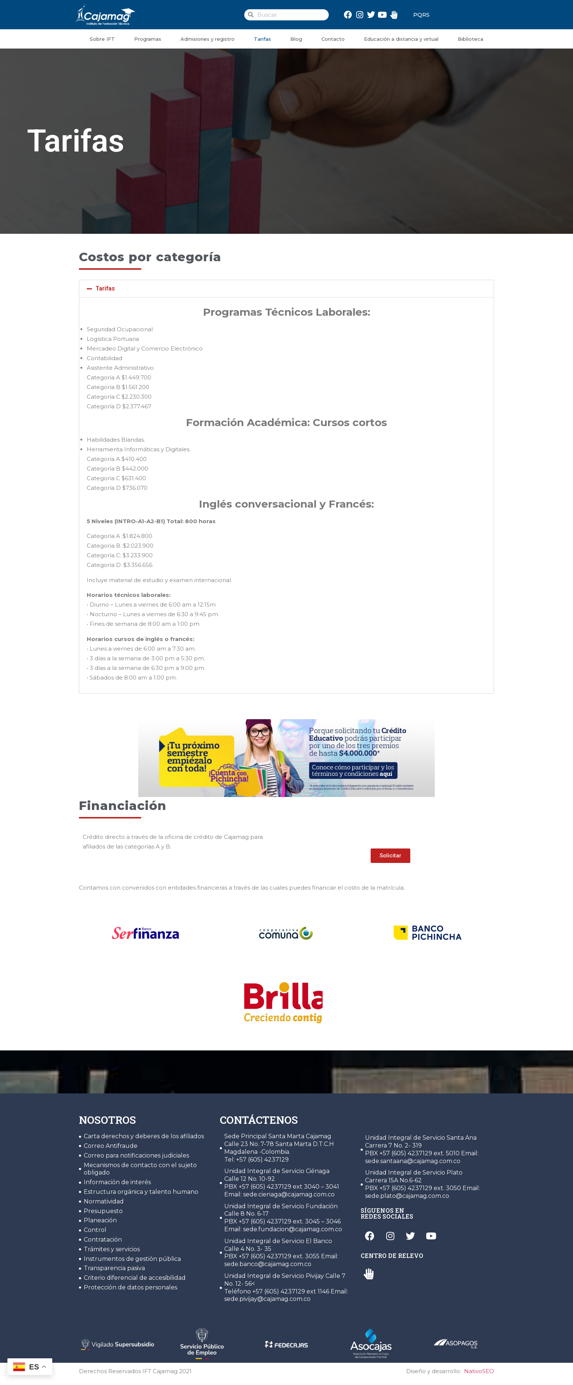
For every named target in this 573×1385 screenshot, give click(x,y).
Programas (147, 39)
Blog (296, 39)
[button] (286, 288)
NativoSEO (479, 1371)
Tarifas (262, 39)
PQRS (421, 14)
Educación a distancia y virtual (401, 39)
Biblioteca (470, 39)
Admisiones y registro (207, 39)
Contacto (333, 39)
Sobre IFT (102, 39)
